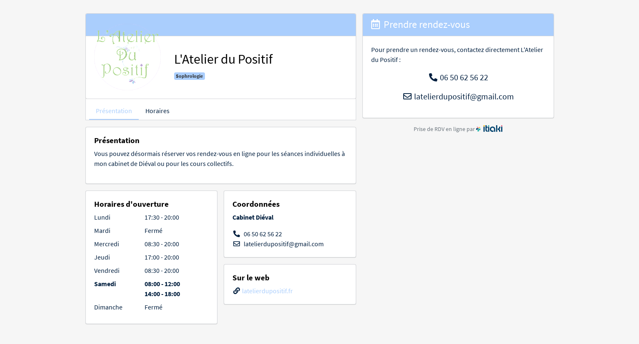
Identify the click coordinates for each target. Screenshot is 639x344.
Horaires (157, 110)
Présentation (114, 110)
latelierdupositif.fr (267, 291)
